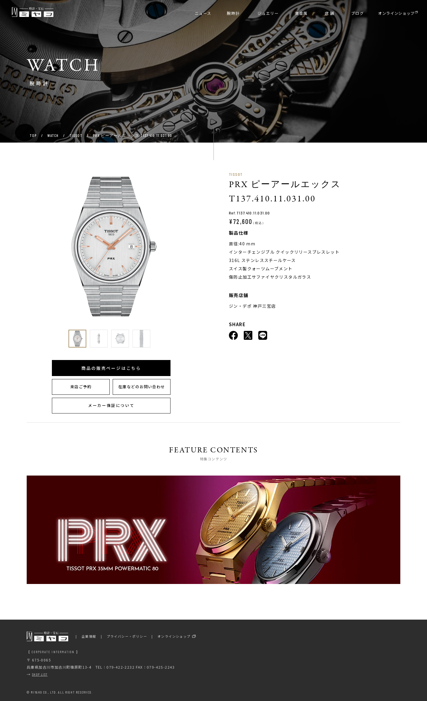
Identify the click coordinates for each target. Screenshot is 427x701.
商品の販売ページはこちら (111, 368)
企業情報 (89, 636)
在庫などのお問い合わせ (141, 386)
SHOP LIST (40, 674)
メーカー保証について (111, 405)
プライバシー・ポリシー (127, 636)
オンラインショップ (174, 636)
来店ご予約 (81, 386)
